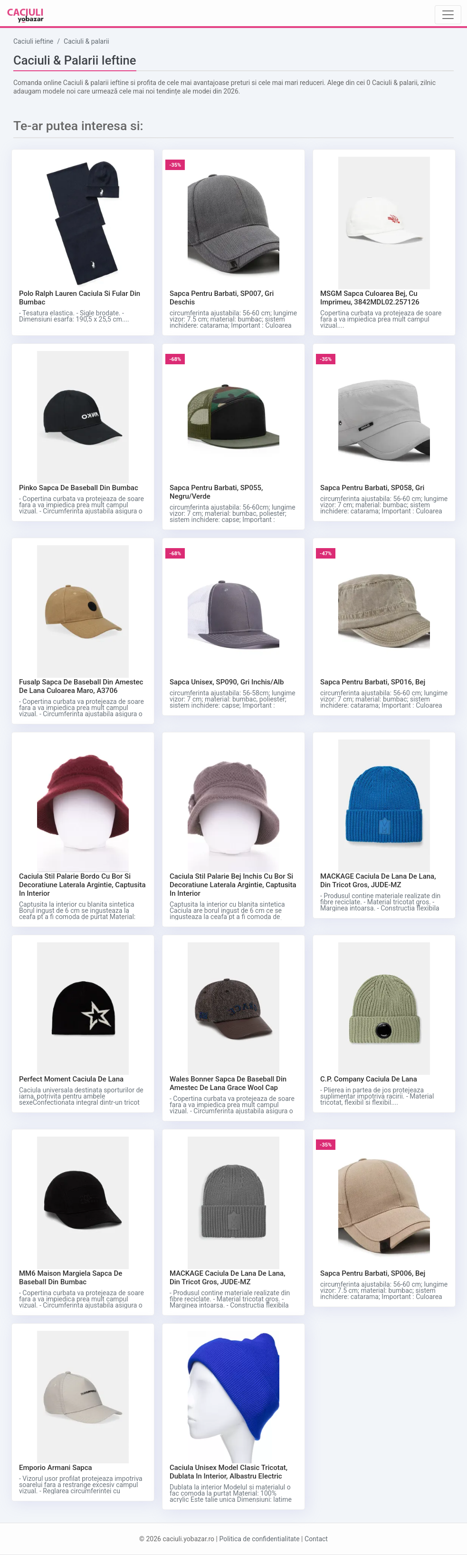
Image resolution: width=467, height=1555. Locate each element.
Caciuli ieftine (33, 41)
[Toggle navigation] (448, 14)
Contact (316, 1539)
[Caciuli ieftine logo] (25, 15)
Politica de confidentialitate (259, 1539)
